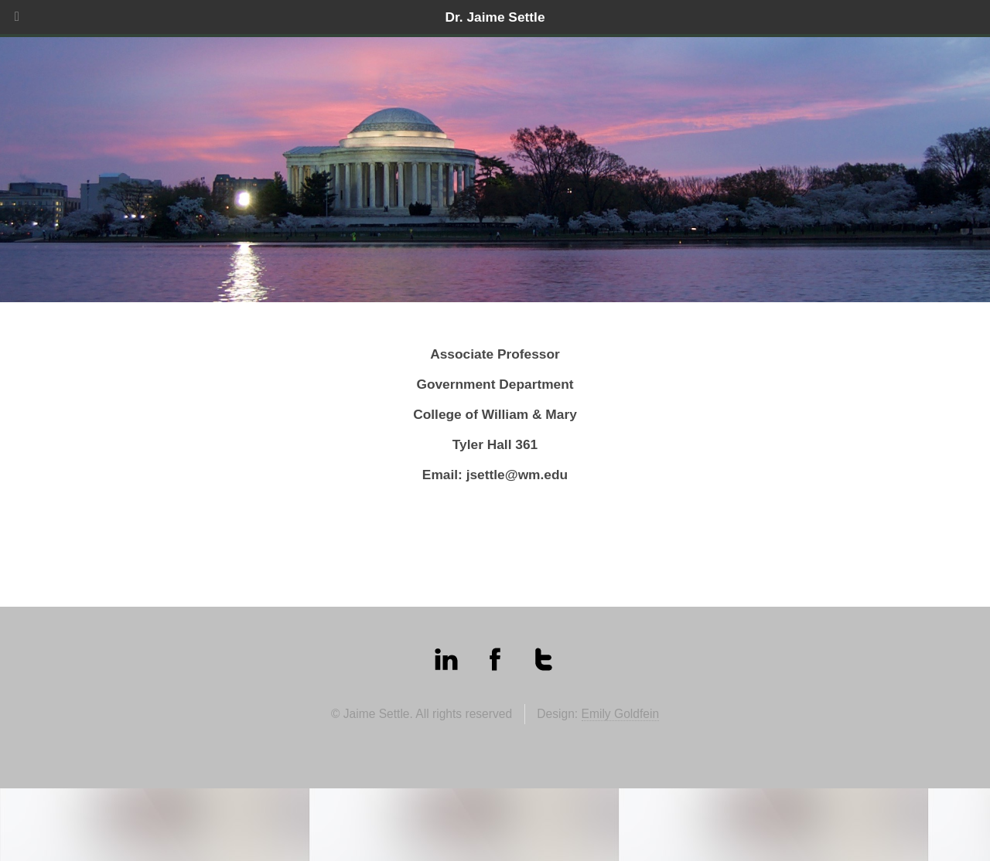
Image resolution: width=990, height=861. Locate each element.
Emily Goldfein (621, 713)
